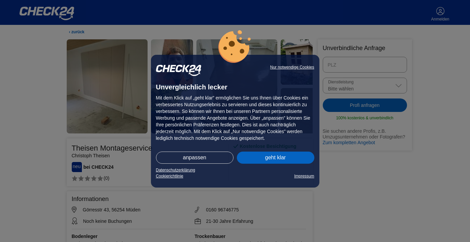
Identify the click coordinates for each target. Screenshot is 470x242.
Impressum (304, 176)
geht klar (275, 157)
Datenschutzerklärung (175, 170)
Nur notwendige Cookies (292, 67)
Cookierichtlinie (169, 176)
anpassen (194, 157)
